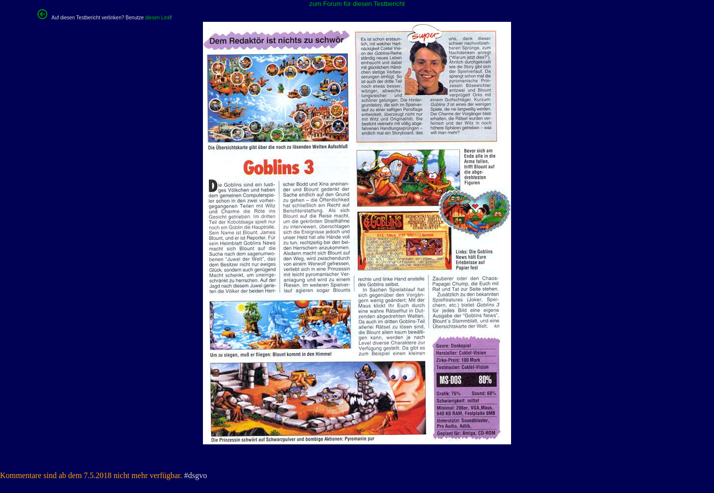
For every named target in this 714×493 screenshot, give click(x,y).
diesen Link (158, 17)
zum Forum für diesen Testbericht (357, 3)
